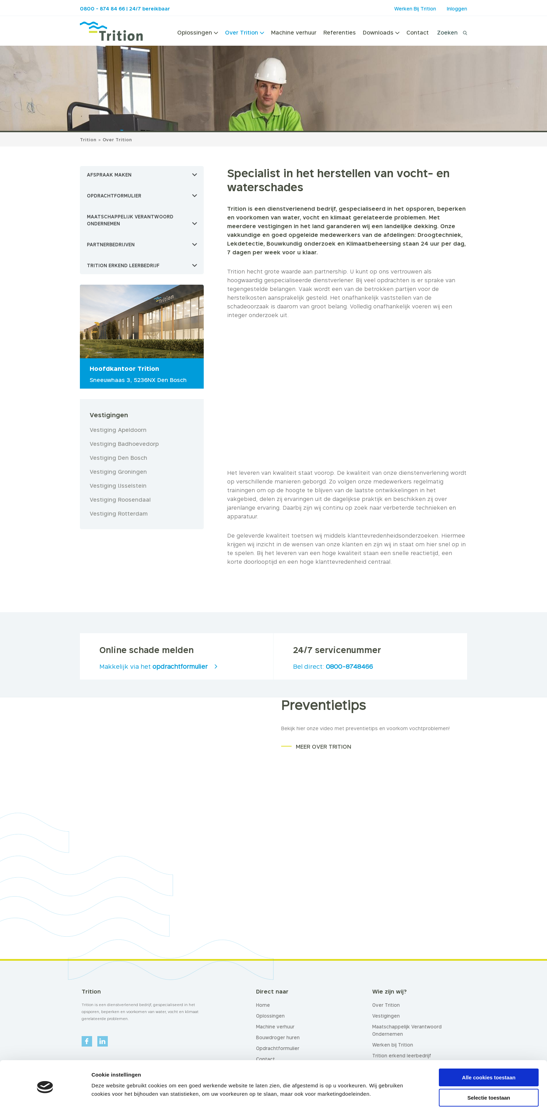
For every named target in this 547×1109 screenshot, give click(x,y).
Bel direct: (333, 666)
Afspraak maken (109, 175)
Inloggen (457, 9)
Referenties (339, 32)
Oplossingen (197, 32)
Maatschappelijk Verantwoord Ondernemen (130, 220)
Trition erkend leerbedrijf (123, 265)
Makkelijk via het (153, 666)
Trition (88, 139)
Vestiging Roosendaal (120, 499)
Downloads (381, 32)
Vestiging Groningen (118, 471)
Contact (417, 32)
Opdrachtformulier (114, 195)
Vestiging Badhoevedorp (124, 443)
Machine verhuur (293, 32)
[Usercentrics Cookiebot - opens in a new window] (45, 1095)
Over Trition (244, 32)
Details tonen (377, 1090)
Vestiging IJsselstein (118, 485)
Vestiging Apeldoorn (118, 429)
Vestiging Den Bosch (118, 457)
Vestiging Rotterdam (119, 513)
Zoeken (447, 32)
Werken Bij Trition (415, 9)
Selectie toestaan (488, 1071)
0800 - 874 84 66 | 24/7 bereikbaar (125, 9)
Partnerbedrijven (111, 244)
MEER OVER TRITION (323, 746)
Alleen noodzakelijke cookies (488, 1092)
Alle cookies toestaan (488, 1051)
